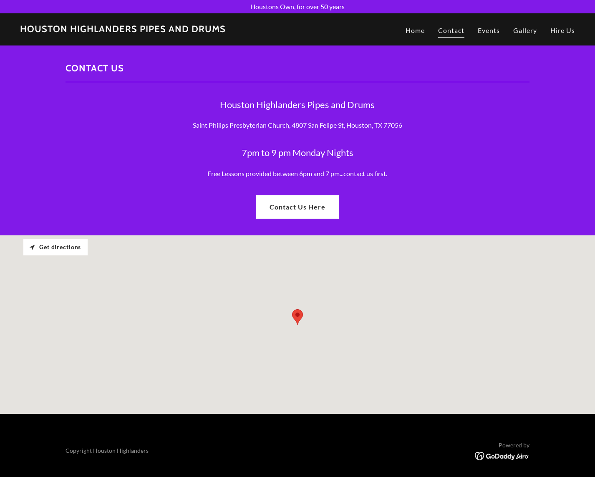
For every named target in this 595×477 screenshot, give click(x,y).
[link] (123, 29)
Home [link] (415, 30)
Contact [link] (451, 30)
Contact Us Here (297, 207)
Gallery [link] (525, 30)
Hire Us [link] (562, 30)
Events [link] (489, 30)
